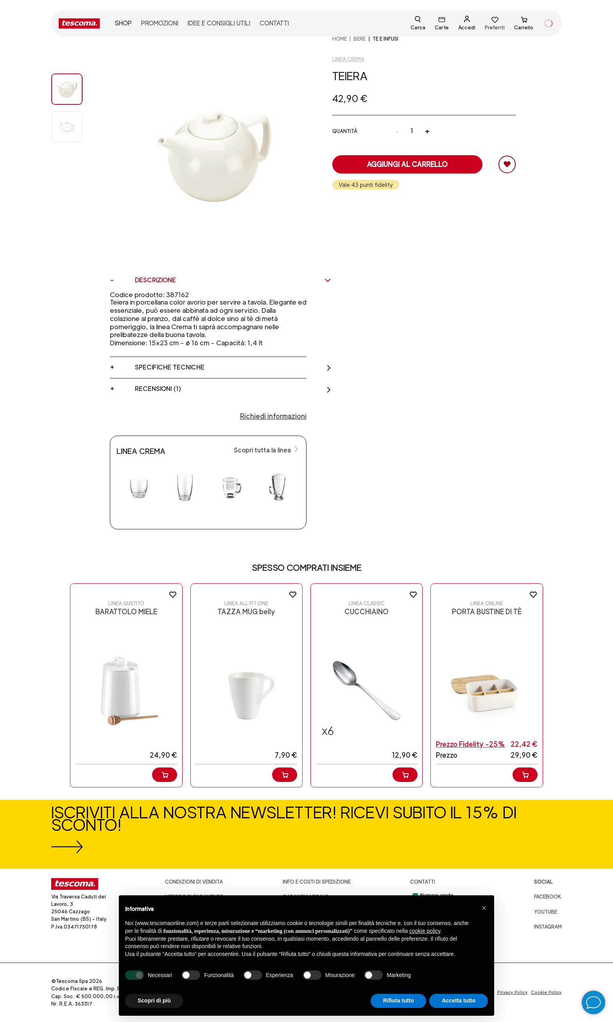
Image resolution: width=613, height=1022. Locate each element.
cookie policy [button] (424, 931)
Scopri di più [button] (154, 1000)
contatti (274, 23)
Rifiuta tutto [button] (398, 1000)
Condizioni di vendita (194, 882)
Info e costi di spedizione (317, 882)
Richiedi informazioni (273, 416)
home (339, 39)
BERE (359, 39)
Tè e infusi (385, 39)
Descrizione (233, 280)
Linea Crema (348, 59)
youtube (545, 912)
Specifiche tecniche (233, 367)
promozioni (159, 23)
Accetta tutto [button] (458, 1000)
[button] (484, 908)
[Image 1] (74, 126)
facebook (547, 897)
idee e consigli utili (219, 23)
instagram (548, 927)
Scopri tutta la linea (267, 449)
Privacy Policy (512, 992)
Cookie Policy (546, 992)
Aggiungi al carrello (407, 164)
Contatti (422, 882)
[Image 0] (74, 89)
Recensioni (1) (233, 389)
